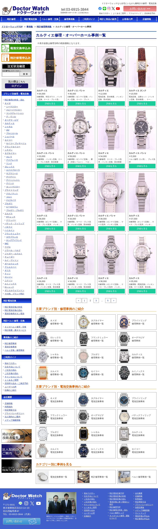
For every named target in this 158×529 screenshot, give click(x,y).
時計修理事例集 (44, 26)
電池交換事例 (10, 347)
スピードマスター (14, 110)
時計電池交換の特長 (13, 307)
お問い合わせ (140, 8)
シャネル (8, 127)
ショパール (9, 136)
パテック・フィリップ (14, 223)
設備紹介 (87, 516)
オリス (8, 270)
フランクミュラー (12, 233)
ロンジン (8, 277)
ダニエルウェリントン (14, 290)
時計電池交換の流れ (13, 310)
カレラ (9, 157)
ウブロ (8, 247)
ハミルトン (9, 230)
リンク (9, 163)
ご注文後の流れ (11, 373)
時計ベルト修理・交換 (14, 321)
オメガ (8, 103)
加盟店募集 (139, 507)
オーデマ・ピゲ (11, 120)
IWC (6, 243)
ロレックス (9, 167)
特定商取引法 (10, 410)
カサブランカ (12, 237)
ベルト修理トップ (117, 513)
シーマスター (12, 106)
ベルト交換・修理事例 (14, 350)
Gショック (9, 287)
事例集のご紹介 (10, 337)
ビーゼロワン (12, 207)
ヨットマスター (13, 187)
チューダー (9, 257)
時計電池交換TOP (117, 493)
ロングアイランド (14, 240)
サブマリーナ (12, 173)
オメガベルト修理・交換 (15, 327)
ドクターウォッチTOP (12, 26)
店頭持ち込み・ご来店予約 (16, 383)
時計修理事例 (10, 343)
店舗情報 (8, 403)
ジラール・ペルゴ (12, 250)
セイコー (8, 140)
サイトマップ (140, 513)
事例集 (29, 26)
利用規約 (8, 407)
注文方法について (12, 367)
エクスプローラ (13, 170)
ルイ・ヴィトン (11, 260)
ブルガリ (8, 203)
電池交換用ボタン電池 (14, 313)
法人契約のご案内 (12, 417)
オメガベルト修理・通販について (119, 517)
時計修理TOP (115, 507)
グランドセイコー (12, 147)
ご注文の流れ (10, 370)
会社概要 (7, 397)
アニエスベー (10, 267)
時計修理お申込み (142, 519)
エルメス (8, 213)
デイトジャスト (13, 180)
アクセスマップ (135, 13)
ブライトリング (11, 190)
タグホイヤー (10, 153)
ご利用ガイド (9, 357)
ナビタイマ (11, 200)
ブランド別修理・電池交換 (16, 94)
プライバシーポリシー (14, 413)
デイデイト (11, 177)
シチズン (8, 150)
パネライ (8, 227)
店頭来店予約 (149, 13)
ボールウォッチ (11, 264)
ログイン (16, 86)
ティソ (8, 274)
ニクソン (8, 280)
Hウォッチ (10, 217)
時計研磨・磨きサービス (15, 330)
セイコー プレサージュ (16, 143)
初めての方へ (104, 13)
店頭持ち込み (89, 510)
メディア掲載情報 (12, 420)
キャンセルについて (13, 377)
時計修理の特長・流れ (14, 100)
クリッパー (11, 220)
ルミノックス (10, 284)
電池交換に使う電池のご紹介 (119, 503)
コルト (9, 197)
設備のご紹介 (10, 390)
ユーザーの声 (10, 387)
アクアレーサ (12, 160)
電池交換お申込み (142, 516)
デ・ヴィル (11, 116)
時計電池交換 (9, 301)
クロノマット (12, 193)
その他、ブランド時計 (14, 294)
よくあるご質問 (119, 13)
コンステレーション (15, 113)
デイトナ (10, 183)
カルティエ (9, 123)
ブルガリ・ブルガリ (15, 210)
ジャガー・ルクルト (13, 254)
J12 (7, 130)
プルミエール (12, 133)
